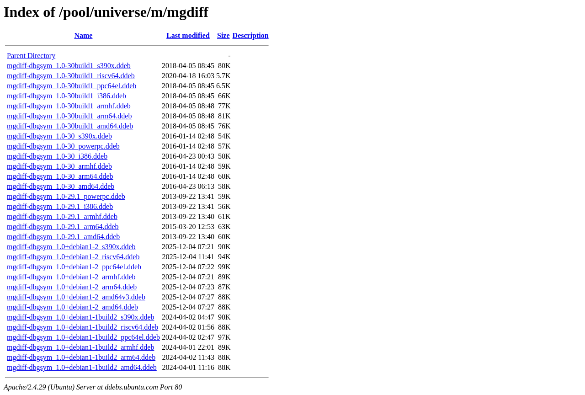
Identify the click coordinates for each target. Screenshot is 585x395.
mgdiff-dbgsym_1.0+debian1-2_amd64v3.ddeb (76, 297)
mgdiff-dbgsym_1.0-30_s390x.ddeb (59, 136)
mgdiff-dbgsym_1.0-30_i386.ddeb (57, 156)
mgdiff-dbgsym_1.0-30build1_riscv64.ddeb (71, 76)
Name (83, 35)
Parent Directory (31, 55)
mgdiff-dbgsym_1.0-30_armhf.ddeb (59, 166)
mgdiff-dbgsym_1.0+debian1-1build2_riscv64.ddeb (82, 327)
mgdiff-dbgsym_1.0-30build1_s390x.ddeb (69, 65)
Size (223, 35)
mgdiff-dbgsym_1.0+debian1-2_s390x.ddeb (71, 247)
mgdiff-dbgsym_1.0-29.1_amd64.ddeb (63, 236)
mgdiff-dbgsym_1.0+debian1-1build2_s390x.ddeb (80, 317)
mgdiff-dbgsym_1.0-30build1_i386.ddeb (66, 96)
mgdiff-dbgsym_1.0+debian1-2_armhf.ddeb (71, 277)
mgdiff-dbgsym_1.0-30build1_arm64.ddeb (69, 116)
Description (251, 35)
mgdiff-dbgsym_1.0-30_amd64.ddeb (60, 186)
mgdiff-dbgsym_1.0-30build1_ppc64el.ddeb (71, 86)
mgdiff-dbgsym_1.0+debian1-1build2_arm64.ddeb (81, 357)
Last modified (188, 35)
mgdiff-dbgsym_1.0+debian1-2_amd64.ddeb (72, 307)
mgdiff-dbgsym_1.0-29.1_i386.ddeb (60, 206)
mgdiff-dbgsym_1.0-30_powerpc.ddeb (63, 146)
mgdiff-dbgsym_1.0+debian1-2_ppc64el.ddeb (74, 267)
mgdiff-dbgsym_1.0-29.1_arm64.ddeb (63, 226)
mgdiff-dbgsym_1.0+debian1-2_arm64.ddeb (72, 287)
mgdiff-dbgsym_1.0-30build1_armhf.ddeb (69, 106)
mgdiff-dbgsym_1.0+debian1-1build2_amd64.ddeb (82, 367)
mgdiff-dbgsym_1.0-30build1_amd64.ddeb (70, 126)
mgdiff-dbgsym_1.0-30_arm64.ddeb (60, 176)
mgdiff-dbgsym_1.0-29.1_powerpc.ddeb (66, 196)
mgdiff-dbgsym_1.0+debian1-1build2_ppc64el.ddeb (83, 337)
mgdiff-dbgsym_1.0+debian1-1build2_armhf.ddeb (80, 347)
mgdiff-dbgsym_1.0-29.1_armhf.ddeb (62, 216)
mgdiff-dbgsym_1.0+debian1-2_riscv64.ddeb (73, 257)
